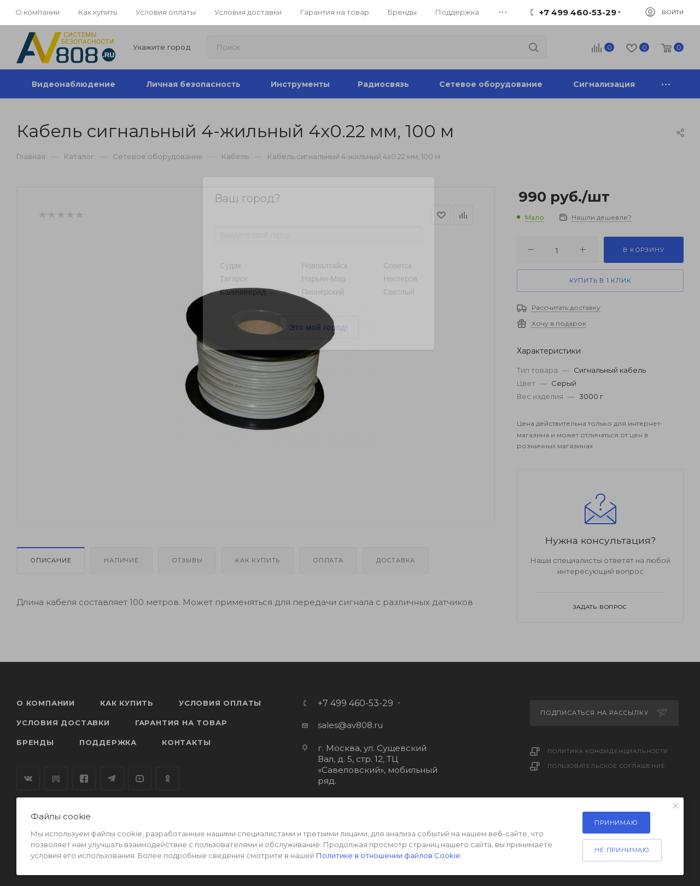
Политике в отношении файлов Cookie (388, 855)
